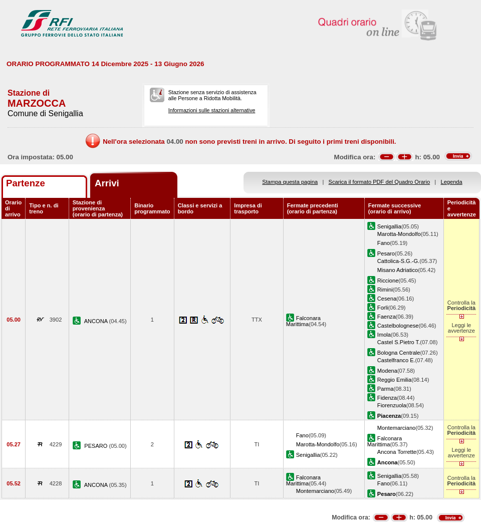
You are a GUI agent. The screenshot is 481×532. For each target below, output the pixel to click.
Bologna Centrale (398, 353)
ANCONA (96, 321)
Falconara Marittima (303, 321)
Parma (385, 389)
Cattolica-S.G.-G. (398, 261)
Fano (383, 243)
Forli (382, 308)
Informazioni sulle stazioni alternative (212, 110)
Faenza (386, 317)
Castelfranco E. (396, 360)
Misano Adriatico (397, 270)
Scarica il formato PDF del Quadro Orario (379, 182)
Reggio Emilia (394, 380)
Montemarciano (396, 428)
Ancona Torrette (396, 452)
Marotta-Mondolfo (399, 234)
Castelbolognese (398, 326)
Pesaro (386, 253)
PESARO (96, 446)
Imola (384, 335)
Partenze (25, 183)
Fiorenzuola (391, 405)
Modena (387, 371)
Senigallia (389, 226)
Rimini (385, 290)
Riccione (387, 281)
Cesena (386, 299)
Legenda (451, 182)
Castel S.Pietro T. (398, 342)
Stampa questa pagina (290, 182)
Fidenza (387, 398)
